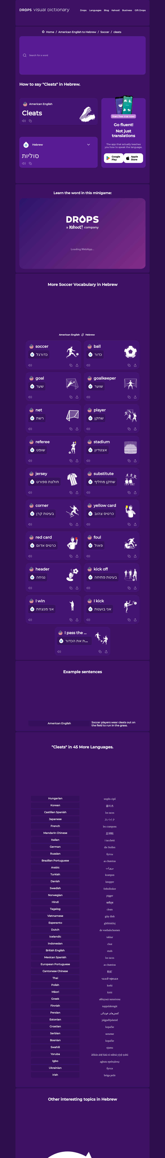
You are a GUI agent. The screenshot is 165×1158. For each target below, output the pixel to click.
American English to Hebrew (77, 32)
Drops (83, 10)
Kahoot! (116, 10)
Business (127, 10)
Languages (95, 10)
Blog (106, 10)
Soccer (104, 32)
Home (50, 32)
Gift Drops (140, 10)
